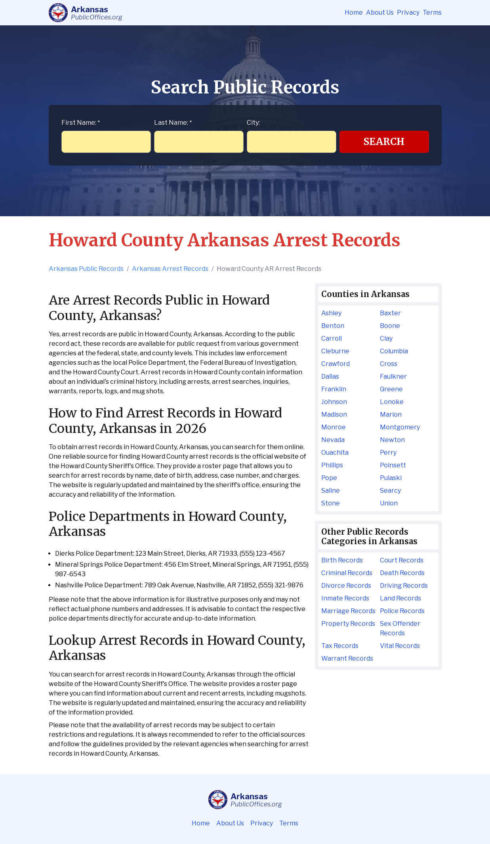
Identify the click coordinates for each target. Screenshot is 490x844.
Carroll (331, 338)
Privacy (408, 12)
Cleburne (335, 351)
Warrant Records (347, 658)
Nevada (333, 440)
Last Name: (173, 122)
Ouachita (335, 452)
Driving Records (404, 585)
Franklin (333, 389)
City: (253, 122)
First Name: (80, 122)
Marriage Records (348, 611)
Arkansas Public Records (86, 268)
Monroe (333, 427)
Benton (332, 326)
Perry (388, 452)
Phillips (332, 465)
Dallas (330, 376)
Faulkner (393, 376)
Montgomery (400, 427)
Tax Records (339, 646)
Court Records (401, 560)
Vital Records (400, 646)
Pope (329, 478)
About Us (380, 12)
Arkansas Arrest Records (170, 268)
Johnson (334, 402)
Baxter (390, 313)
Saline (330, 490)
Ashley (331, 313)
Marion (391, 414)
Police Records (402, 611)
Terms (432, 12)
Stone (330, 503)
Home (354, 12)
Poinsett (393, 465)
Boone (390, 326)
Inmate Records (345, 598)
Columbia (394, 351)
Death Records (402, 573)
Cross (388, 364)
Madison (334, 414)
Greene (391, 389)
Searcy (390, 490)
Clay (386, 338)
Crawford (335, 364)
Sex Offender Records (400, 628)
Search (384, 141)
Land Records (400, 598)
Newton (392, 440)
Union (389, 503)
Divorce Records (346, 585)
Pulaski (391, 478)
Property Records (348, 623)
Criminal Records (346, 573)
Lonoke (392, 402)
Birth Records (342, 560)
